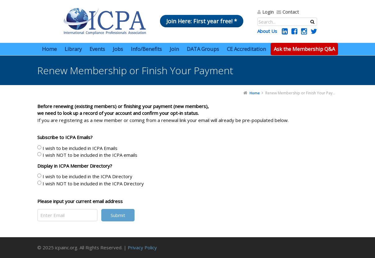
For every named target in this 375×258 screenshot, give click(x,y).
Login (268, 12)
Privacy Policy (142, 247)
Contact (290, 12)
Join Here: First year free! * (201, 21)
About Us (267, 31)
